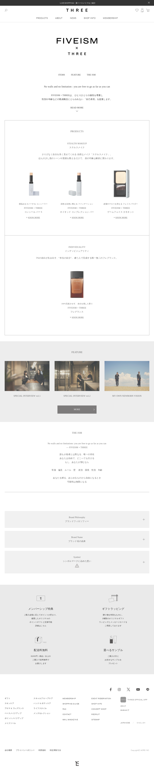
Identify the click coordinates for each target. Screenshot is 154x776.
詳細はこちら (40, 626)
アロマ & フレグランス (14, 708)
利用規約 (42, 750)
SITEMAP (95, 719)
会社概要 (8, 750)
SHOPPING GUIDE (71, 704)
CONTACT (67, 714)
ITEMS (61, 75)
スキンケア (9, 703)
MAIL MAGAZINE (70, 719)
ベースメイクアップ (13, 713)
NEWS (73, 18)
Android (123, 710)
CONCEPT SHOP (98, 709)
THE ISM (91, 75)
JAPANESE (125, 723)
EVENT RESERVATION (101, 698)
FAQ (64, 709)
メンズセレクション (42, 713)
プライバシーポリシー (25, 750)
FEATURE (76, 75)
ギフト (7, 698)
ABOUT (59, 18)
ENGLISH (141, 723)
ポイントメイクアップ (14, 718)
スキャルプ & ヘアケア (43, 698)
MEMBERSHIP (110, 18)
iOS (122, 706)
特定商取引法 (55, 750)
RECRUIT (95, 714)
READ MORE (77, 108)
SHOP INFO (90, 18)
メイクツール (10, 723)
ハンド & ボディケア (42, 703)
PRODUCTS (42, 18)
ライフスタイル (40, 708)
